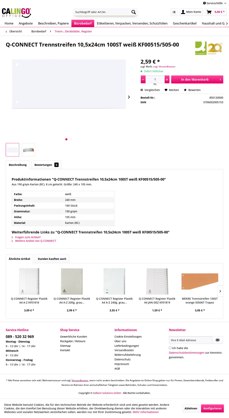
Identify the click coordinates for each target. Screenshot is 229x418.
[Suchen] (134, 12)
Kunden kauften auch (52, 259)
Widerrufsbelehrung (127, 355)
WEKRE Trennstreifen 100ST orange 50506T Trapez (200, 300)
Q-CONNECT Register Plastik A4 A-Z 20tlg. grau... (72, 300)
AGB (117, 368)
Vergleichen (150, 90)
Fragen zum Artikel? (26, 237)
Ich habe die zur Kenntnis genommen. (195, 352)
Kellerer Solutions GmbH (107, 393)
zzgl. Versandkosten (164, 66)
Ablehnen (191, 408)
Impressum (121, 364)
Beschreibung (18, 165)
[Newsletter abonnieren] (217, 340)
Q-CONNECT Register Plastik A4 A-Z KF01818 (29, 300)
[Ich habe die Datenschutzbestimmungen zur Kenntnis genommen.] (170, 348)
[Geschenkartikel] (184, 23)
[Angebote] (25, 23)
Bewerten (192, 90)
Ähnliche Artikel (19, 259)
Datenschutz (122, 359)
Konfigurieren (212, 408)
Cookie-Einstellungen (128, 336)
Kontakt (65, 350)
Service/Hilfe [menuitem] (213, 3)
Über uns (120, 341)
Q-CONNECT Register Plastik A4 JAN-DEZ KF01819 (157, 300)
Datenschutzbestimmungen (186, 352)
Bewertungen (46, 165)
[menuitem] (106, 12)
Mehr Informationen (146, 412)
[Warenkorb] (216, 12)
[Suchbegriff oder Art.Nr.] (106, 12)
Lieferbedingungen (126, 346)
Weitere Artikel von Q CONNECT (34, 241)
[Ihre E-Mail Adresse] (190, 340)
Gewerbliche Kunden (73, 336)
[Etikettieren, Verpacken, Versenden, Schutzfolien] (132, 23)
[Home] (9, 23)
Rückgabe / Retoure (72, 341)
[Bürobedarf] (82, 23)
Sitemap (65, 346)
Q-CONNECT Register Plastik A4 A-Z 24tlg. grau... (114, 300)
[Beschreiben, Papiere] (53, 23)
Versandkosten (124, 350)
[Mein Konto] (191, 12)
